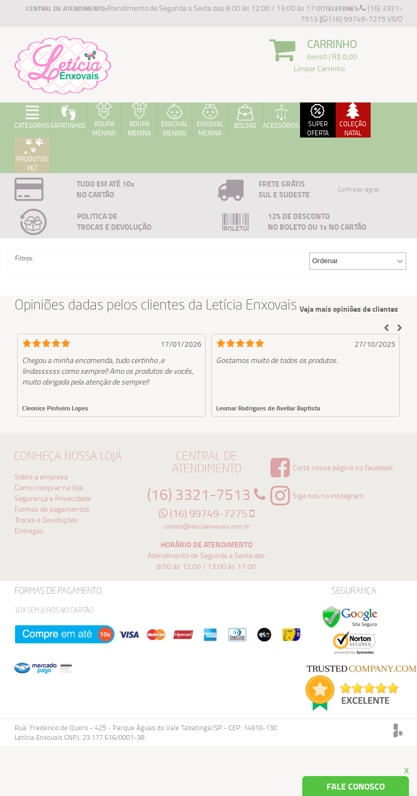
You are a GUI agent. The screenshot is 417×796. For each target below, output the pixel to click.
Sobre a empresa (41, 476)
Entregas (29, 530)
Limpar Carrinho (319, 68)
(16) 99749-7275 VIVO (361, 18)
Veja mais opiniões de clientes (349, 309)
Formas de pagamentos (52, 509)
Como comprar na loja (49, 487)
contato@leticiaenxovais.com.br (206, 526)
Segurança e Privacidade (53, 498)
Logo (63, 64)
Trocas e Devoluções (46, 519)
